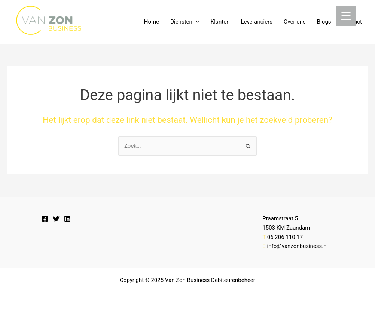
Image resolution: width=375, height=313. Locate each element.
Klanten (220, 21)
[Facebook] (45, 218)
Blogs (324, 21)
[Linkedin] (67, 218)
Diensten (184, 22)
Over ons (295, 21)
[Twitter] (56, 218)
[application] (195, 22)
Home (151, 21)
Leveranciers (256, 21)
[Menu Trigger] (346, 16)
